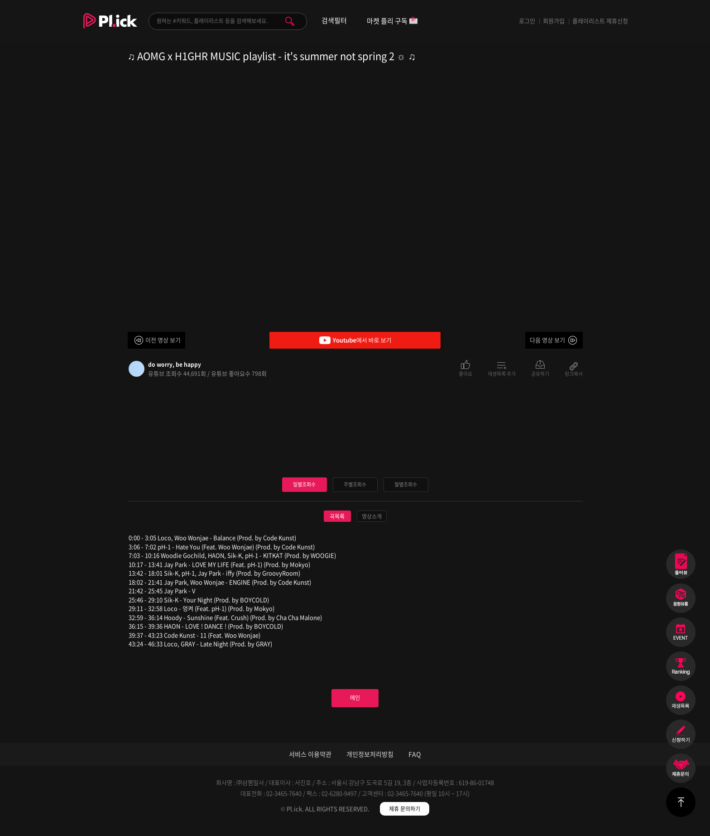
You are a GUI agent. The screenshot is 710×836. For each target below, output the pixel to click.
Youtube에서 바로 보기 (355, 340)
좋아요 (465, 373)
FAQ (414, 763)
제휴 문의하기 (404, 818)
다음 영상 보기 (547, 339)
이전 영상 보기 (163, 339)
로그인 (527, 20)
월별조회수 (405, 485)
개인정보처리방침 (369, 763)
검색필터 (334, 20)
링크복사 (574, 373)
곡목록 (337, 517)
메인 (355, 703)
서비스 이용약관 (310, 763)
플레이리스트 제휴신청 (600, 20)
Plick (110, 27)
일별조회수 (304, 485)
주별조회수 (355, 485)
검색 (290, 21)
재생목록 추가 (502, 373)
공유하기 (540, 373)
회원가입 (554, 20)
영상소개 (372, 517)
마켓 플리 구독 (392, 21)
